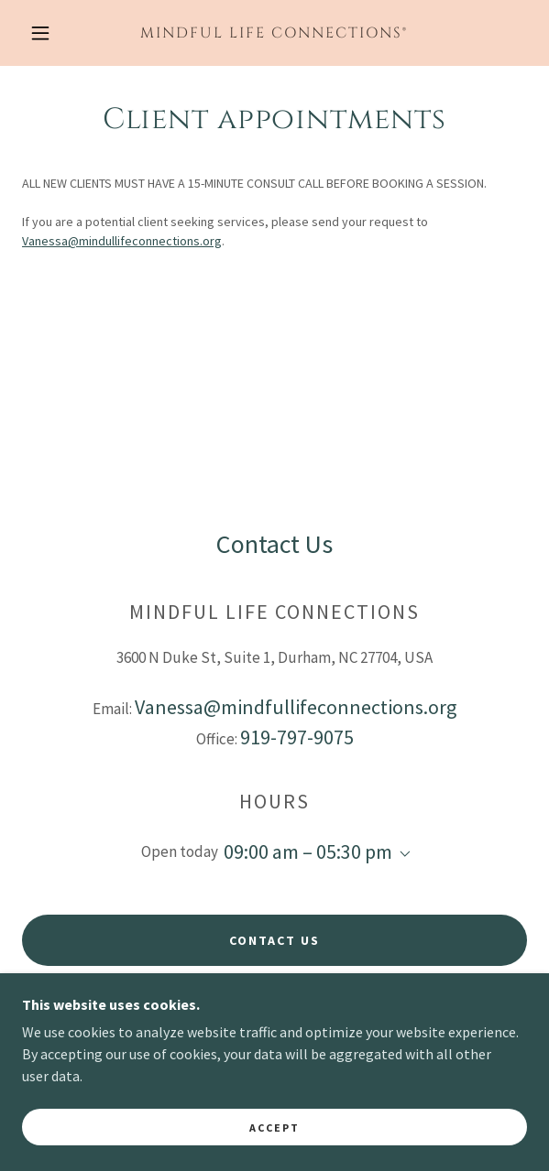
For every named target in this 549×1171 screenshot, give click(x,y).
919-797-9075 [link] (297, 737)
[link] (274, 32)
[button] (47, 33)
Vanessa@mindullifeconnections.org (122, 241)
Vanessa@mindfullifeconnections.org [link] (295, 707)
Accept (274, 1152)
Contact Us (274, 940)
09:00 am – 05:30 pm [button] (308, 851)
